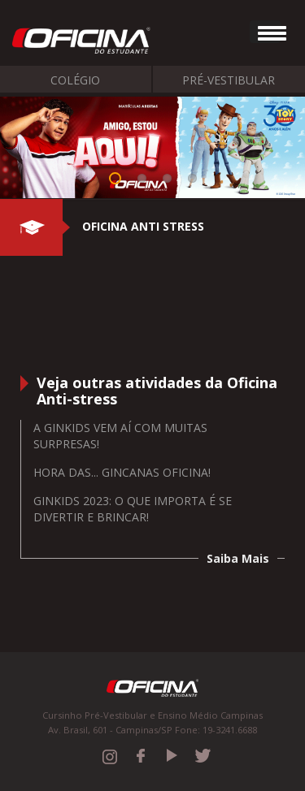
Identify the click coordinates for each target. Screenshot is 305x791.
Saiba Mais (238, 558)
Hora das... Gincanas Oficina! (122, 472)
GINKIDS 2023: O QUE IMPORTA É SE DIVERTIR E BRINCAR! (132, 509)
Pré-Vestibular (228, 80)
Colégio (75, 80)
